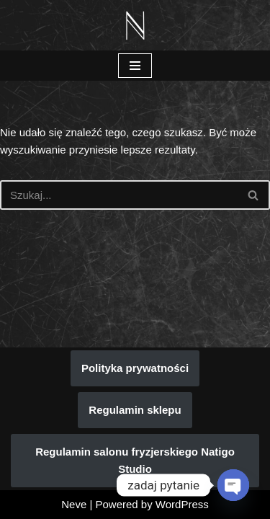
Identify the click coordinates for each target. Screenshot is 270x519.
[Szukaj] (119, 195)
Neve (73, 504)
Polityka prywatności (135, 368)
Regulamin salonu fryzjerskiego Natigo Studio (135, 460)
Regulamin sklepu (135, 410)
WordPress (182, 504)
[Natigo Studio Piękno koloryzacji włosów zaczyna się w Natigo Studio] (135, 25)
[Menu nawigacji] (135, 65)
